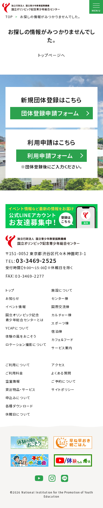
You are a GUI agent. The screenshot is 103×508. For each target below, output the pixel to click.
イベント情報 (15, 306)
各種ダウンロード (19, 405)
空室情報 (12, 381)
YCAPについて (17, 328)
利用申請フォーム (50, 155)
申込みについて (17, 397)
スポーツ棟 (60, 323)
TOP (9, 16)
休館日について (17, 414)
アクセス (58, 364)
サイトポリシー (62, 389)
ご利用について (17, 364)
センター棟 (59, 298)
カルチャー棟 (61, 314)
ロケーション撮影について (25, 344)
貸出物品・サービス (20, 389)
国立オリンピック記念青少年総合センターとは (24, 317)
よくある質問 (61, 373)
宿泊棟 (56, 331)
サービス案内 (61, 347)
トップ (9, 290)
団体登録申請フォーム (50, 113)
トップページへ (51, 55)
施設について (61, 290)
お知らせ (12, 298)
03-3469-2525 (36, 260)
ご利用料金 (14, 373)
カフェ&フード (62, 339)
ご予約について (63, 381)
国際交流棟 (60, 306)
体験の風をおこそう (20, 336)
